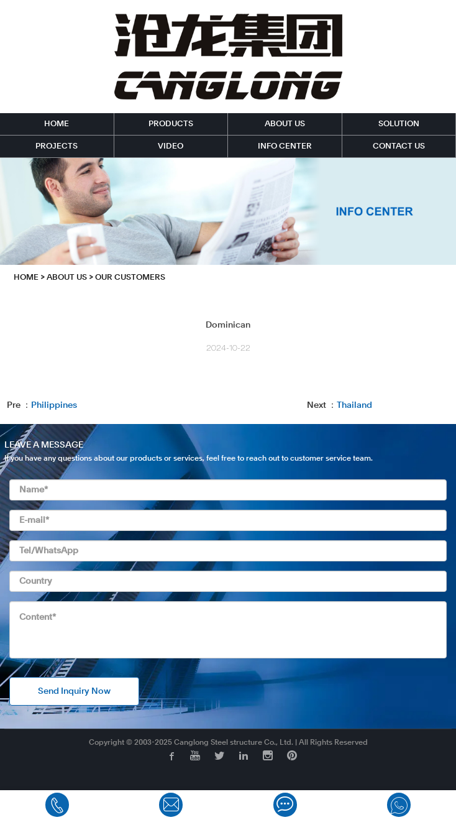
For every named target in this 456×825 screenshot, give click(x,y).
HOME (56, 124)
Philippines (54, 405)
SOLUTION (398, 124)
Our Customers (130, 278)
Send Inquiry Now (74, 691)
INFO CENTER (285, 146)
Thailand (354, 405)
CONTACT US (399, 146)
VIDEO (170, 146)
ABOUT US (285, 124)
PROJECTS (56, 146)
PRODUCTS (170, 124)
